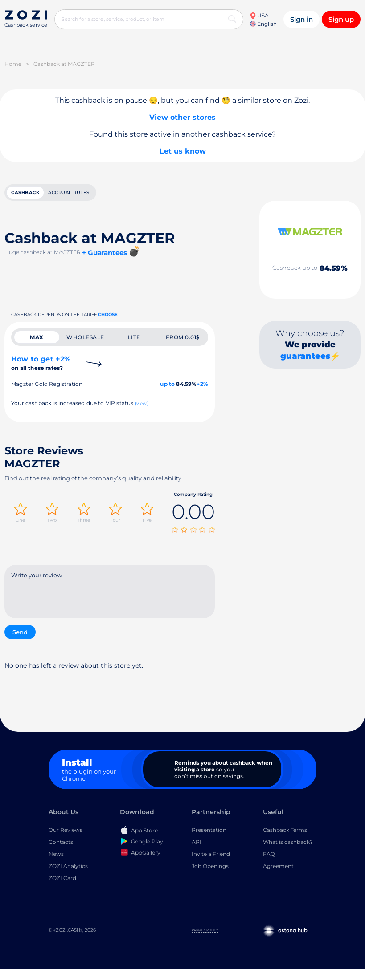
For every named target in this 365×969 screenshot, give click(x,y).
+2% (202, 384)
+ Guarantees (104, 252)
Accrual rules (69, 192)
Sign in (301, 19)
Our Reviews (65, 830)
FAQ (269, 854)
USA (259, 15)
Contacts (61, 842)
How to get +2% (40, 363)
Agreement (278, 866)
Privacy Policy (205, 930)
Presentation (209, 830)
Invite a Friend (211, 854)
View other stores (182, 117)
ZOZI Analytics (68, 866)
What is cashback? (288, 842)
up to (167, 384)
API (196, 842)
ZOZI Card (62, 878)
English (263, 24)
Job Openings (210, 866)
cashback (25, 192)
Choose (108, 314)
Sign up (341, 19)
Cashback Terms (285, 830)
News (56, 854)
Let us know (183, 151)
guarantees (305, 356)
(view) (141, 403)
